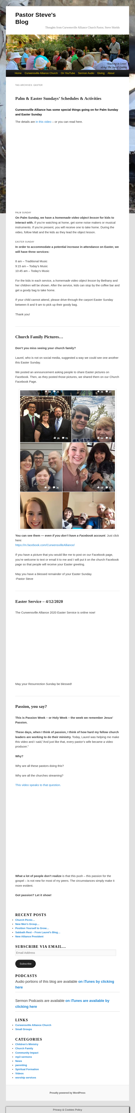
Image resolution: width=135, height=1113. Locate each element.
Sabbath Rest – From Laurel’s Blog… (37, 932)
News (18, 1061)
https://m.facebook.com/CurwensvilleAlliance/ (45, 545)
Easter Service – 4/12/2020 (39, 601)
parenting (21, 1065)
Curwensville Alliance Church (41, 73)
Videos (19, 1073)
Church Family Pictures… (39, 336)
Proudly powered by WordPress (67, 1092)
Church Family (24, 1048)
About (111, 73)
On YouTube (68, 73)
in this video (43, 121)
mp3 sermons (23, 1056)
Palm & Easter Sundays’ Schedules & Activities (58, 98)
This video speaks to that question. (38, 785)
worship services (25, 1077)
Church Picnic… (25, 919)
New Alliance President (29, 936)
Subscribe (25, 963)
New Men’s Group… (27, 924)
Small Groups (23, 1029)
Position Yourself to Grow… (32, 928)
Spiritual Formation (27, 1069)
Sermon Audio (86, 73)
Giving (101, 73)
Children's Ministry (26, 1044)
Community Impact (26, 1052)
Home (18, 73)
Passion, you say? (31, 706)
